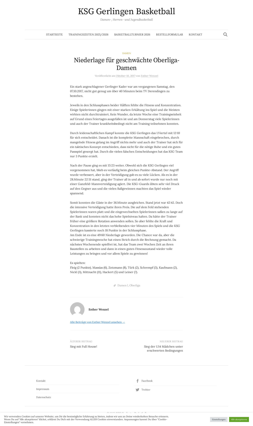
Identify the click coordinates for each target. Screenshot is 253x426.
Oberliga (134, 285)
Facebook (147, 380)
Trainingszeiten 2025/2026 (88, 34)
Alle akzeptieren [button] (239, 419)
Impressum (42, 389)
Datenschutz (43, 397)
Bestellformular (169, 34)
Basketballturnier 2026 (132, 34)
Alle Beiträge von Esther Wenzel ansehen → (97, 322)
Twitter (146, 389)
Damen (126, 53)
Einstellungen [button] (219, 419)
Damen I (122, 285)
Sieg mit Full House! (83, 346)
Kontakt (195, 34)
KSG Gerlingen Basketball (126, 11)
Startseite (54, 34)
